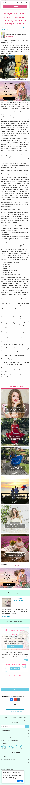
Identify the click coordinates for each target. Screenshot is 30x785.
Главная (6, 717)
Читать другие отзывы (15, 621)
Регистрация (15, 708)
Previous (1, 601)
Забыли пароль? (26, 692)
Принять (20, 781)
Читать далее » (6, 616)
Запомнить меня (5, 692)
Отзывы (13, 720)
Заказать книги (22, 717)
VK (9, 747)
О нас (19, 720)
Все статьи (13, 717)
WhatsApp (20, 747)
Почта (2, 747)
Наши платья (6, 720)
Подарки (25, 720)
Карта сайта (15, 722)
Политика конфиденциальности (15, 711)
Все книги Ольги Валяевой (17, 35)
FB (12, 747)
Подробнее (15, 646)
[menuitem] (15, 730)
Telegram (5, 747)
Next (29, 601)
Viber (16, 747)
